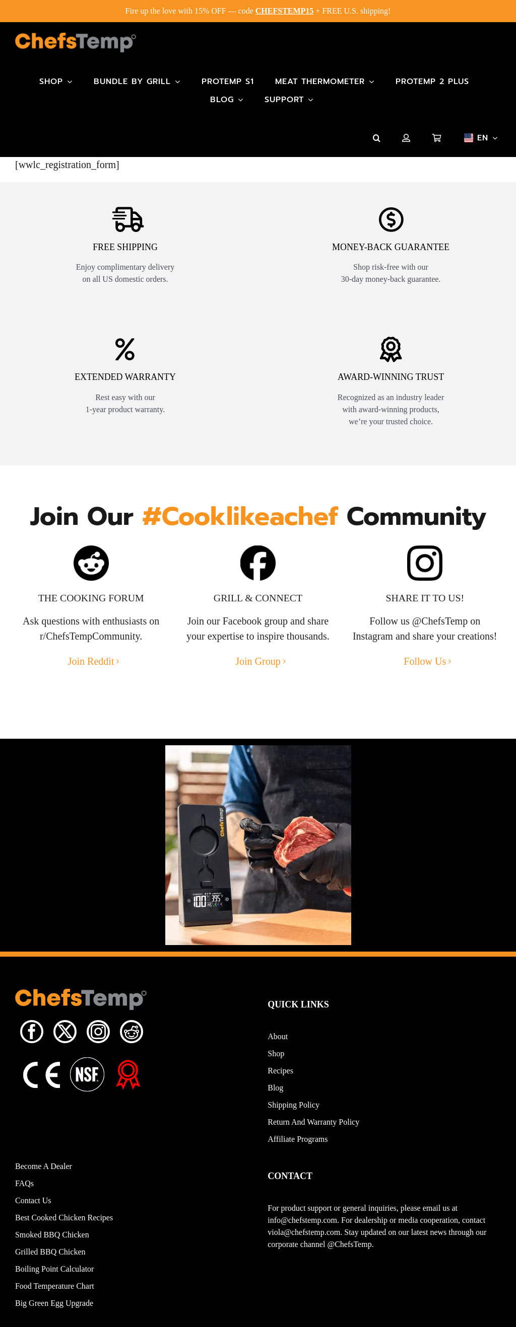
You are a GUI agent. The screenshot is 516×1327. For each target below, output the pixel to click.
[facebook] (31, 1038)
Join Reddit (91, 667)
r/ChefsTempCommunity (90, 642)
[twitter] (65, 1038)
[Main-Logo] (75, 37)
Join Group (257, 667)
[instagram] (98, 1038)
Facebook (242, 627)
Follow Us (425, 667)
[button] (377, 138)
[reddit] (131, 1038)
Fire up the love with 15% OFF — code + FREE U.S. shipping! (258, 11)
